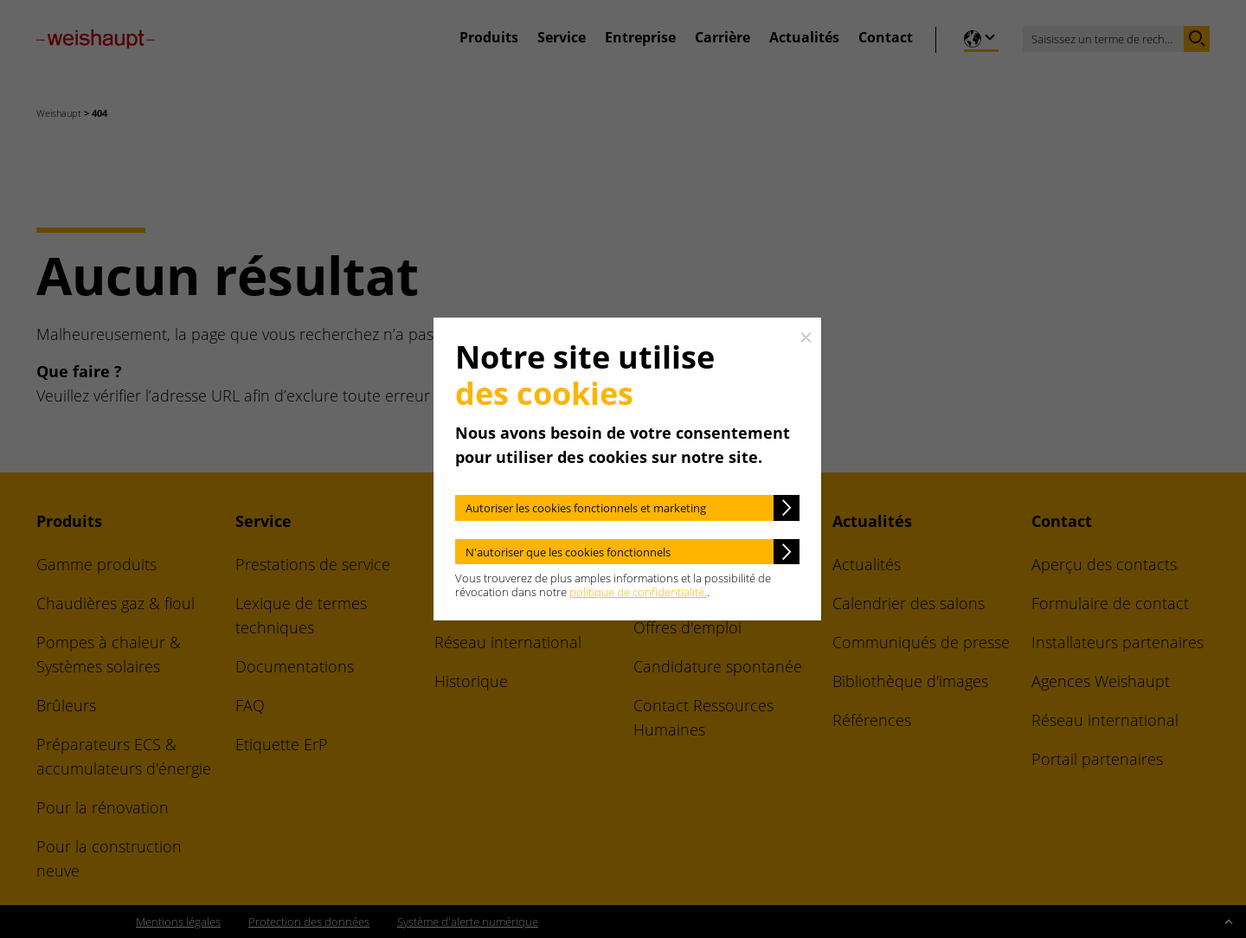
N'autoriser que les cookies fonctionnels (568, 552)
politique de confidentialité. (638, 592)
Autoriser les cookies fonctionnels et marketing (586, 508)
